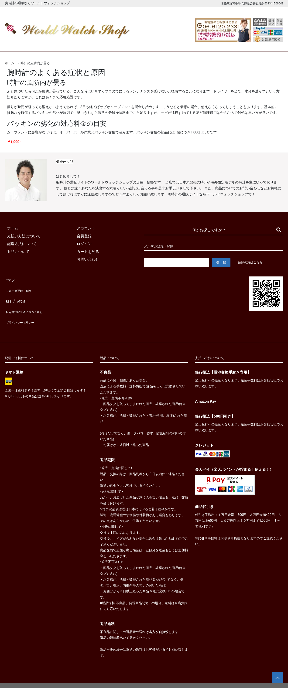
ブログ (10, 279)
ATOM (20, 295)
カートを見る (234, 43)
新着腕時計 (54, 43)
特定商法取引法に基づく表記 (29, 302)
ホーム (18, 43)
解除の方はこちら (252, 262)
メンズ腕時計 (90, 43)
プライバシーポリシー (23, 310)
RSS (8, 295)
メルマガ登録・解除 (21, 287)
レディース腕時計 (126, 43)
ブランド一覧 (162, 43)
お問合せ (270, 43)
